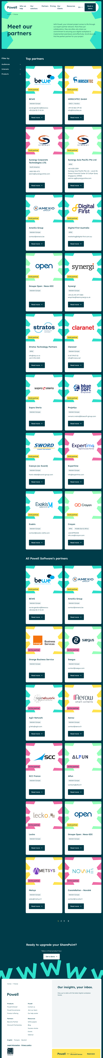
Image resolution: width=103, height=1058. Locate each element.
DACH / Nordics (74, 103)
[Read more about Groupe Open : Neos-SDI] (37, 304)
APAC (70, 164)
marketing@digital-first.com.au (80, 237)
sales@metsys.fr (35, 899)
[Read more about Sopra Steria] (37, 423)
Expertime (73, 466)
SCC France (35, 776)
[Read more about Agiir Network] (37, 734)
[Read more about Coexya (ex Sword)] (37, 482)
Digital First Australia (78, 228)
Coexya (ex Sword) (38, 466)
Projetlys (72, 407)
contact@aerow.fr (75, 726)
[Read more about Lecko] (37, 848)
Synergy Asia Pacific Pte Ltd (82, 160)
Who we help (23, 7)
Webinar (30, 1035)
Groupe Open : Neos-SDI (41, 286)
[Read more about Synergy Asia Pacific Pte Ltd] (76, 185)
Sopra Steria (35, 407)
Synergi (72, 286)
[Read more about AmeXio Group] (37, 244)
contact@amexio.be (36, 237)
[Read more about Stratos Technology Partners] (37, 365)
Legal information (13, 1045)
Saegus (71, 659)
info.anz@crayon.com (76, 535)
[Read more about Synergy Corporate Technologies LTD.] (37, 185)
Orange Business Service (41, 659)
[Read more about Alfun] (76, 792)
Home (9, 14)
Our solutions (34, 7)
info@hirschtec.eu (74, 110)
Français (17, 1040)
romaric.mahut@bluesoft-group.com (82, 416)
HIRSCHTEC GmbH (77, 99)
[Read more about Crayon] (76, 542)
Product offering (12, 1013)
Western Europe (35, 103)
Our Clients (60, 7)
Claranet (72, 347)
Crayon (71, 524)
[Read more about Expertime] (76, 482)
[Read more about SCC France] (37, 792)
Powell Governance (13, 1010)
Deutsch (24, 1040)
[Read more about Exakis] (37, 542)
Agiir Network (36, 717)
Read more (91, 1054)
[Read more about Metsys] (37, 906)
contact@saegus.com (76, 668)
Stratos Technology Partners (43, 347)
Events (30, 1031)
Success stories (33, 1028)
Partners (45, 6)
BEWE (32, 99)
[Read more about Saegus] (76, 675)
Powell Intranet (12, 1007)
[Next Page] (68, 921)
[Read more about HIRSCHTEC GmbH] (76, 117)
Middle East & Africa (82, 529)
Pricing (53, 6)
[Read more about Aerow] (76, 734)
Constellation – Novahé (79, 890)
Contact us (31, 1007)
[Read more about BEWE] (37, 117)
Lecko (32, 834)
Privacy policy (26, 1045)
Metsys (32, 890)
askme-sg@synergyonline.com (79, 178)
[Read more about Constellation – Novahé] (76, 906)
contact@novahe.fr (75, 899)
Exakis (32, 524)
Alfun (70, 776)
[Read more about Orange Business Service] (37, 675)
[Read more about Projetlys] (76, 423)
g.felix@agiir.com (35, 726)
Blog (29, 1025)
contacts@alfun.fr (75, 785)
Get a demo (50, 957)
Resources (71, 6)
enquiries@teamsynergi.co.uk (79, 297)
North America (35, 167)
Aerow (71, 717)
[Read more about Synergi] (76, 304)
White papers (32, 1022)
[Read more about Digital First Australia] (76, 244)
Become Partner (12, 1022)
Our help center (33, 1013)
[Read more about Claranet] (76, 365)
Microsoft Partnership (14, 1025)
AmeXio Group (36, 228)
